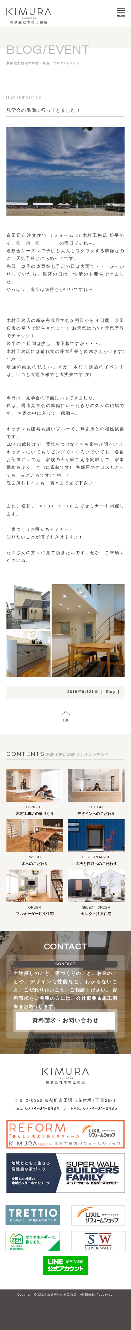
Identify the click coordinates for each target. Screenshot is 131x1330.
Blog (110, 692)
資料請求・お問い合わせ (65, 1020)
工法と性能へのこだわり (96, 864)
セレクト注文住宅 (96, 914)
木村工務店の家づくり (34, 814)
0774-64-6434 (42, 1108)
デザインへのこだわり (96, 814)
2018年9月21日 (82, 692)
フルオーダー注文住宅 (34, 914)
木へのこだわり (35, 864)
